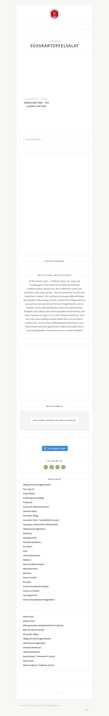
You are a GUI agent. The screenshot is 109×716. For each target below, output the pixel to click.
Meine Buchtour (30, 568)
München (27, 573)
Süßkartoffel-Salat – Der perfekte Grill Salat (36, 104)
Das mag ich (28, 489)
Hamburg (27, 533)
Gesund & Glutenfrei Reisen (36, 506)
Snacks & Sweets (31, 590)
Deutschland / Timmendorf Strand (39, 656)
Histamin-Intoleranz (32, 542)
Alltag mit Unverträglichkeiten (37, 484)
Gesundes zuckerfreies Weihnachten (40, 524)
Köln (25, 551)
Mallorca (27, 559)
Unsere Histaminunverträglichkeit (39, 599)
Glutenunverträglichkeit (34, 528)
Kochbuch (27, 546)
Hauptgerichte (31, 99)
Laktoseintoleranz (31, 555)
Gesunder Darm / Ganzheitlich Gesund (41, 520)
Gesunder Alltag (30, 515)
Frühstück (27, 502)
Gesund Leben (30, 511)
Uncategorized (30, 595)
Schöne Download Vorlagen (36, 586)
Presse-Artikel (30, 577)
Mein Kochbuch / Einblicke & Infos (39, 665)
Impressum (28, 616)
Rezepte (44, 99)
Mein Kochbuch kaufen (33, 564)
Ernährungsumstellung (33, 497)
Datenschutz (29, 621)
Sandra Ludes (38, 705)
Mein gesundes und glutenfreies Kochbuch (43, 625)
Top (87, 710)
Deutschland (29, 493)
